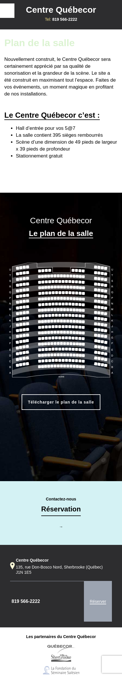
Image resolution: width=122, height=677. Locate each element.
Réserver (98, 601)
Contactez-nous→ (61, 513)
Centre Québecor (61, 9)
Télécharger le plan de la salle (61, 402)
